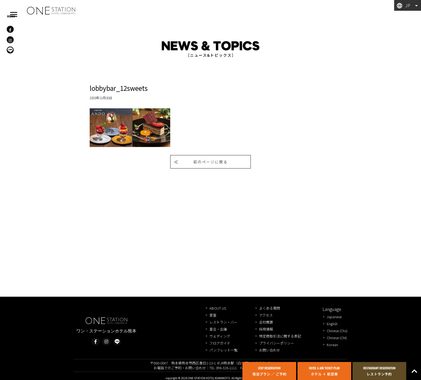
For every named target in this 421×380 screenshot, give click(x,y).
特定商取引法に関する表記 (280, 336)
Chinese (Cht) (337, 337)
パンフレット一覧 (223, 350)
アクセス (266, 315)
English (332, 323)
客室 (212, 315)
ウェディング (219, 336)
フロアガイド (219, 343)
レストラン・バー (223, 322)
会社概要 (266, 322)
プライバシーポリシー (276, 343)
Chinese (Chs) (337, 330)
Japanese (334, 316)
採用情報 (266, 329)
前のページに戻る (210, 161)
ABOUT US (217, 308)
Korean (332, 344)
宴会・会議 (218, 329)
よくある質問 (269, 308)
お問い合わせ (269, 350)
